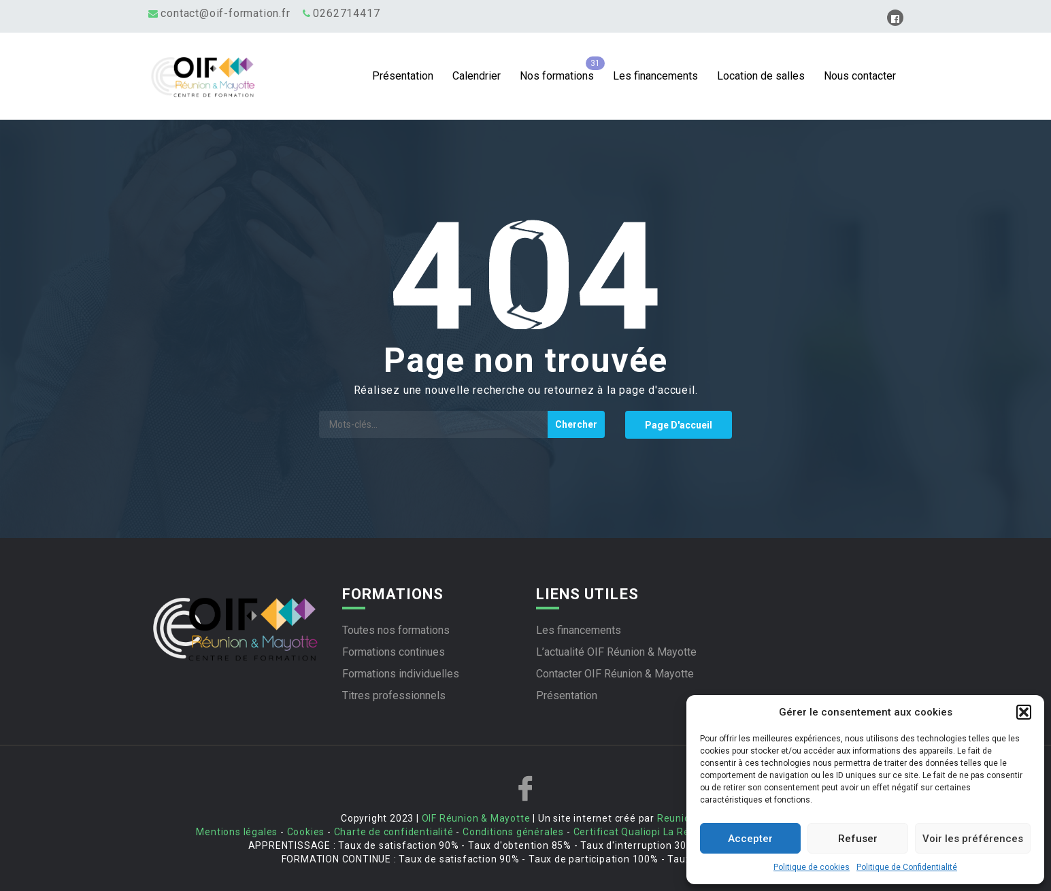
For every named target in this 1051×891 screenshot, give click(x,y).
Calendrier (476, 75)
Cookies (306, 831)
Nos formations (557, 75)
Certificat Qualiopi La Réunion (644, 831)
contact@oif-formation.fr (225, 13)
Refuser (858, 839)
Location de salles (761, 75)
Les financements (655, 75)
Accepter (750, 839)
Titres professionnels (394, 695)
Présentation (402, 75)
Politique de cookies (811, 867)
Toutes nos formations (396, 630)
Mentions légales (237, 831)
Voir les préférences (972, 839)
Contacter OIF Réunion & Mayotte (615, 673)
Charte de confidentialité (394, 831)
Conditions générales (513, 831)
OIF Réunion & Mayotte (476, 818)
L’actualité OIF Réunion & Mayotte (616, 651)
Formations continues (393, 651)
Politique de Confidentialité (906, 867)
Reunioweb (683, 818)
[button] (1024, 712)
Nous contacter (860, 75)
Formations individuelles (400, 673)
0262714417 (346, 13)
